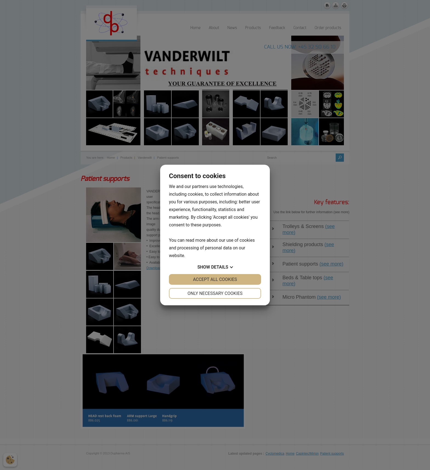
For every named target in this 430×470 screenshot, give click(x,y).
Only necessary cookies (215, 293)
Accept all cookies (215, 279)
